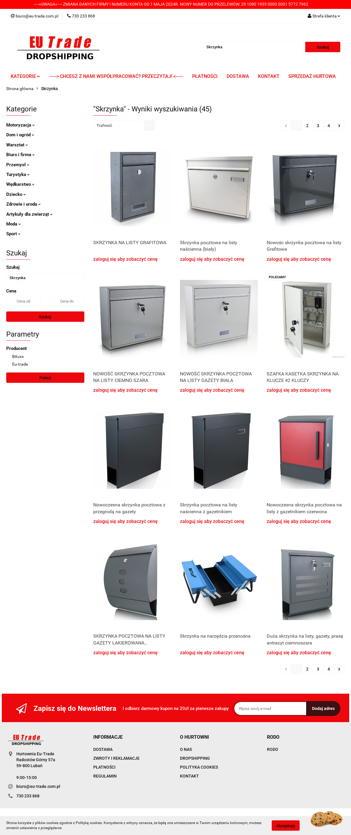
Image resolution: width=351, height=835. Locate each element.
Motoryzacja (20, 125)
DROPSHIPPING (195, 758)
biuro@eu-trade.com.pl (38, 786)
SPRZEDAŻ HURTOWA (312, 76)
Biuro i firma (20, 154)
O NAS (186, 749)
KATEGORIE (25, 76)
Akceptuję (285, 825)
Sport (13, 233)
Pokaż (45, 377)
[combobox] (124, 125)
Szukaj (45, 316)
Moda (13, 224)
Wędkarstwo (20, 184)
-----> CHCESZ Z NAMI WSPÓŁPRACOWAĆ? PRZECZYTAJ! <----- (116, 76)
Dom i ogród (20, 134)
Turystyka (18, 174)
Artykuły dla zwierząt (29, 214)
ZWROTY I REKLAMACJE (116, 758)
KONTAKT (268, 76)
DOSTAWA (238, 76)
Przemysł (17, 164)
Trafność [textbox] (104, 125)
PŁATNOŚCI (205, 76)
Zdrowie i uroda (23, 204)
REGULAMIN (105, 776)
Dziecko (16, 194)
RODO (272, 749)
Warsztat (17, 145)
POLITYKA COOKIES (199, 767)
